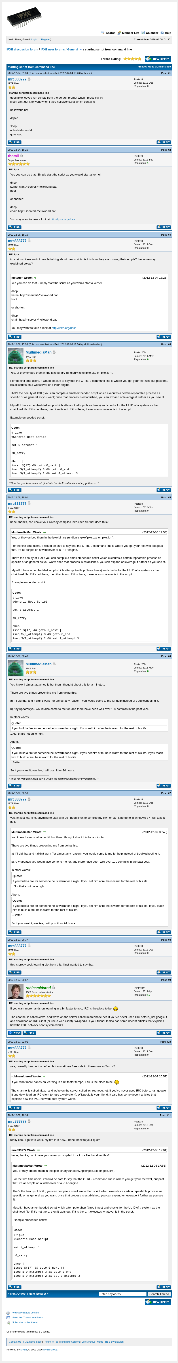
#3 (169, 234)
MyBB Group (50, 1349)
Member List (128, 33)
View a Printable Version (25, 1312)
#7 (169, 793)
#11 (169, 1115)
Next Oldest (18, 1293)
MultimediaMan (92, 344)
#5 (169, 497)
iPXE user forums (52, 49)
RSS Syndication (114, 1341)
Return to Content (70, 1341)
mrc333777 (17, 79)
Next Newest (37, 1293)
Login (34, 39)
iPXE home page (32, 1341)
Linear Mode (163, 66)
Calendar (150, 33)
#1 (169, 73)
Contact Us (15, 1341)
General (72, 49)
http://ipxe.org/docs (63, 219)
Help (165, 33)
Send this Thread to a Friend (27, 1317)
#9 (169, 980)
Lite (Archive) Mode (92, 1341)
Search (108, 33)
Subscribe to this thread (25, 1322)
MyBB (23, 1349)
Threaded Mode (145, 66)
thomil (87, 73)
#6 (169, 656)
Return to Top (51, 1341)
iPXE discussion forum (22, 49)
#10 (169, 1041)
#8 (169, 939)
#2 (169, 149)
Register (45, 39)
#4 (169, 344)
